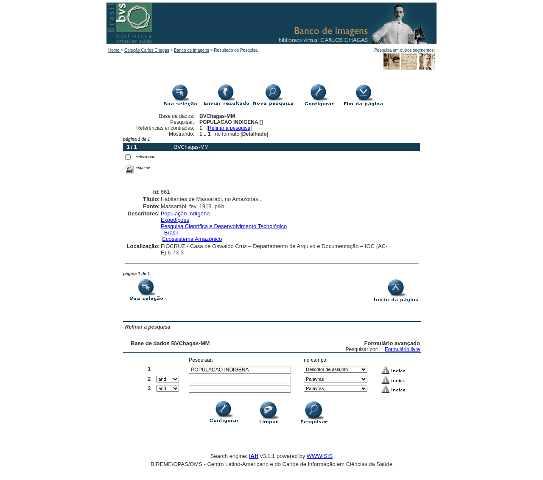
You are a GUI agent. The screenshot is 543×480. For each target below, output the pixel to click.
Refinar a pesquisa (229, 128)
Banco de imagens (191, 50)
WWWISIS (320, 456)
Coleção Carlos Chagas (146, 50)
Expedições (175, 220)
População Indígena (185, 213)
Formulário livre (402, 349)
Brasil (171, 232)
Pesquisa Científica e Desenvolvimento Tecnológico (224, 226)
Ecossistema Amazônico (192, 239)
